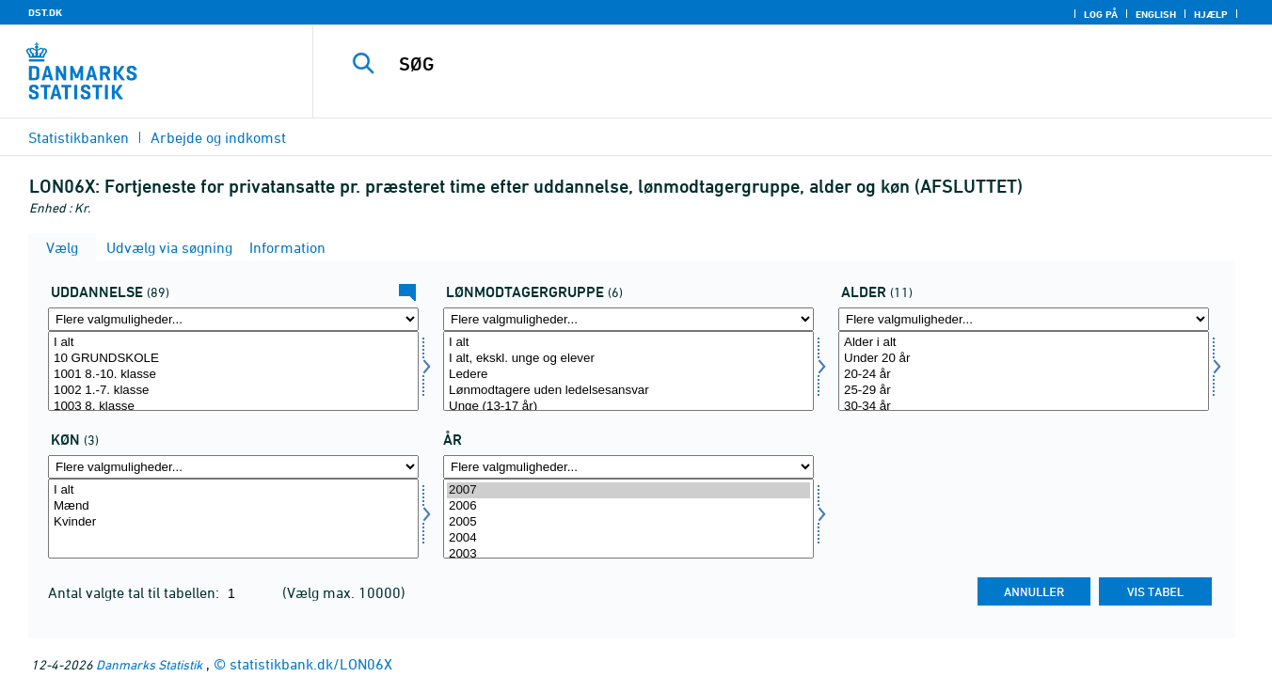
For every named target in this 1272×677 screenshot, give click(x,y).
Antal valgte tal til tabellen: (135, 592)
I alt (233, 343)
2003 (628, 554)
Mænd (233, 506)
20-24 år (1023, 375)
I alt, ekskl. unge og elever (628, 359)
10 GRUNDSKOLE (233, 359)
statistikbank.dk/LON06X (311, 663)
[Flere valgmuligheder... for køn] (233, 467)
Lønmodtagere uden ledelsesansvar (628, 391)
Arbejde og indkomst (218, 137)
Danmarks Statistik (149, 664)
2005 (628, 522)
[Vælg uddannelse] (233, 371)
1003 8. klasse (233, 407)
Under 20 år (1023, 359)
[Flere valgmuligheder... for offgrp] (628, 319)
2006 (628, 506)
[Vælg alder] (1023, 371)
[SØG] (770, 64)
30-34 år (1023, 407)
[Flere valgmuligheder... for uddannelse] (233, 319)
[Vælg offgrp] (628, 371)
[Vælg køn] (233, 519)
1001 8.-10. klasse (233, 375)
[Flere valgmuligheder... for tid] (628, 467)
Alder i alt (1023, 343)
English (1156, 14)
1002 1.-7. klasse (233, 391)
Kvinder (233, 522)
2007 (628, 490)
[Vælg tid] (628, 519)
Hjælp (1211, 14)
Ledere (628, 375)
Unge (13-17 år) (628, 407)
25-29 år (1023, 391)
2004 (628, 538)
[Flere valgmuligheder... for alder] (1023, 319)
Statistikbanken (78, 137)
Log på (1101, 14)
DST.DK (45, 12)
